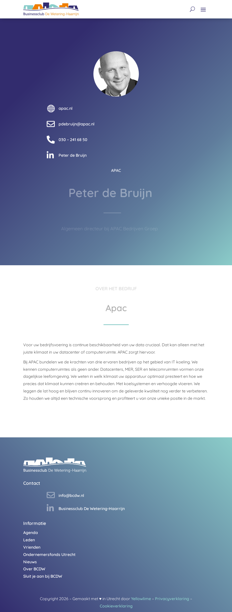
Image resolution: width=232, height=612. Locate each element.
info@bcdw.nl (71, 495)
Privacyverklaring (172, 598)
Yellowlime (141, 598)
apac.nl (65, 108)
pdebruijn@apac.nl (76, 123)
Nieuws (30, 561)
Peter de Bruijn (73, 155)
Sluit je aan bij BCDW (42, 576)
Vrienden (31, 547)
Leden (29, 539)
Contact (31, 483)
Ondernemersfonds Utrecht (49, 554)
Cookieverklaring (116, 605)
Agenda (30, 532)
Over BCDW (34, 568)
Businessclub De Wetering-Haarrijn (92, 508)
